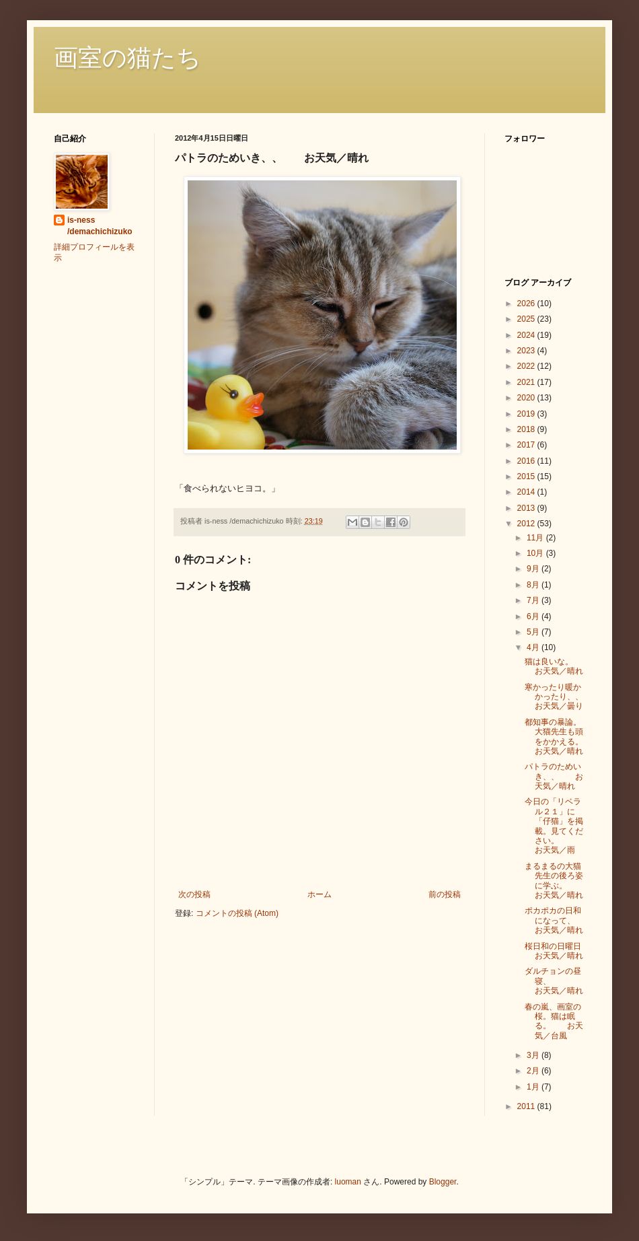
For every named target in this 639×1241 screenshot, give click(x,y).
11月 (536, 537)
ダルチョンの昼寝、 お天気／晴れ (558, 980)
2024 (527, 335)
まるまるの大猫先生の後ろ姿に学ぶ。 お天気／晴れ (558, 880)
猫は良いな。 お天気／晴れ (565, 666)
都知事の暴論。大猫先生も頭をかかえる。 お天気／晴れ (558, 736)
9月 (534, 568)
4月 (534, 647)
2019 (527, 414)
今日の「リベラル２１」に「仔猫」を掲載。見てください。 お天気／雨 (554, 826)
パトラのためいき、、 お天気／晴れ (554, 776)
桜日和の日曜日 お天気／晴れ (573, 951)
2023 (527, 350)
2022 (527, 366)
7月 (534, 600)
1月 (534, 1087)
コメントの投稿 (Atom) (237, 913)
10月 (536, 553)
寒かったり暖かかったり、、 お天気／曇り (558, 696)
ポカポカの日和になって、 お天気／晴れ (562, 920)
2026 (527, 303)
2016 (527, 461)
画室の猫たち (127, 57)
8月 (534, 585)
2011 (527, 1106)
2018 (527, 429)
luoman (348, 1181)
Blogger (443, 1181)
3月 (534, 1055)
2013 (527, 508)
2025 (527, 319)
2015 (527, 476)
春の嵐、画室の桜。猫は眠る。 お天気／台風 (554, 1021)
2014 (527, 492)
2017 (527, 445)
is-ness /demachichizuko (100, 225)
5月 (534, 632)
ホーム (319, 894)
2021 (527, 382)
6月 (534, 616)
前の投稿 (444, 894)
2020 (527, 397)
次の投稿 (194, 894)
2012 (527, 523)
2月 (534, 1070)
